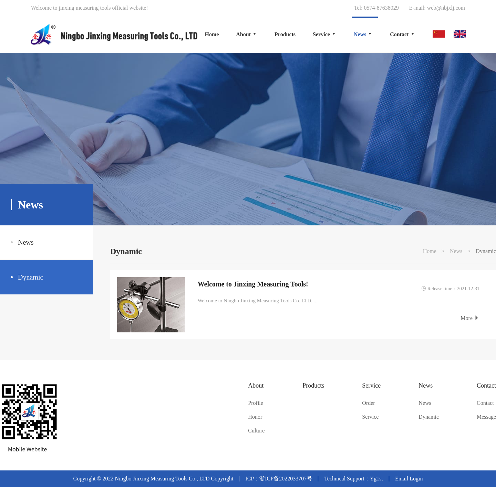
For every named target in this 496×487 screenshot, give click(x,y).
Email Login (409, 478)
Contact (486, 385)
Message (486, 417)
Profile (255, 403)
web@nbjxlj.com (446, 8)
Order (368, 403)
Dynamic (30, 277)
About (256, 385)
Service (371, 385)
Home (212, 34)
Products (313, 385)
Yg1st (376, 478)
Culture (256, 431)
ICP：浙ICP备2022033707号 (278, 478)
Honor (255, 417)
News (26, 242)
